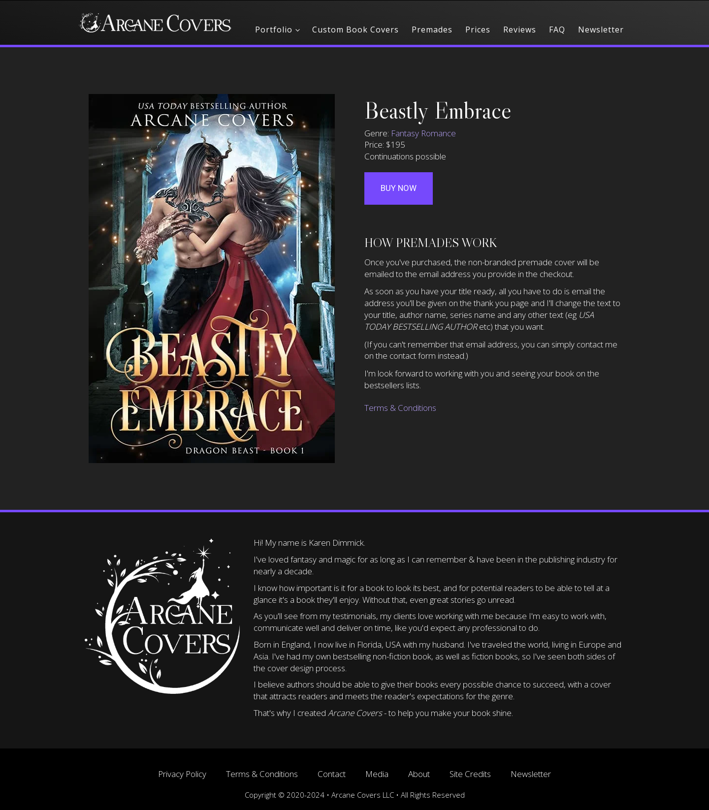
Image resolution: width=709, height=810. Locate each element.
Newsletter (601, 29)
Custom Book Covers (355, 29)
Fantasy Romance (423, 133)
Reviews (519, 29)
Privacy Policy (182, 773)
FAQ (557, 29)
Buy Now (399, 188)
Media (376, 773)
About (419, 773)
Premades (432, 29)
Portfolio (273, 29)
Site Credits (470, 773)
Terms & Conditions (400, 407)
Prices (477, 29)
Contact (332, 773)
